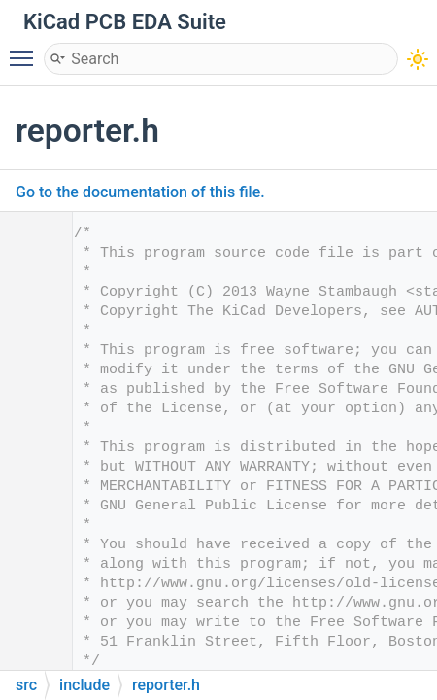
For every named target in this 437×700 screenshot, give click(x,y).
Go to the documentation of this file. (140, 192)
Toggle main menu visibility (26, 49)
